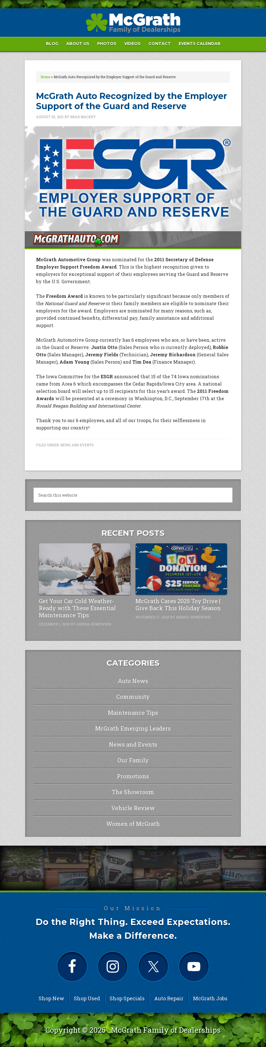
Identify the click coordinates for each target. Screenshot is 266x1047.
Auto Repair (168, 998)
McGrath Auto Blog (133, 23)
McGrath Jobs (210, 998)
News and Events (77, 445)
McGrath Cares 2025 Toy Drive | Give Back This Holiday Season (178, 604)
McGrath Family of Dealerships (166, 1030)
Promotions (133, 776)
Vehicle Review (133, 808)
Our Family (133, 760)
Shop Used (87, 998)
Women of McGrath (133, 823)
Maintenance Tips (133, 712)
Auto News (133, 681)
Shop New (51, 998)
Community (133, 696)
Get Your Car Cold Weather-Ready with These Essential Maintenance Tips (77, 608)
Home (45, 77)
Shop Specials (127, 998)
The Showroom (133, 792)
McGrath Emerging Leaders (133, 728)
